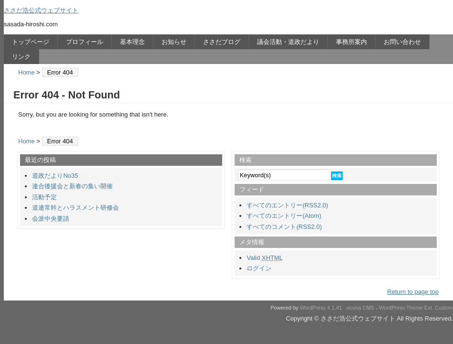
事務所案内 (351, 41)
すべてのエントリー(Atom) (284, 215)
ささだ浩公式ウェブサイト (41, 10)
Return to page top (413, 291)
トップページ (30, 41)
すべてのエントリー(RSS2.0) (287, 205)
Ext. (428, 308)
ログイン (259, 268)
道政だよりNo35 (55, 175)
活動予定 (44, 197)
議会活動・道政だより (288, 41)
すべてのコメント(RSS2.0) (284, 226)
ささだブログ (221, 41)
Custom (444, 308)
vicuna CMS (360, 308)
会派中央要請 (50, 218)
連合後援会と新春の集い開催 (72, 186)
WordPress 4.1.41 (321, 308)
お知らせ (174, 41)
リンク (21, 56)
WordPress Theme (401, 308)
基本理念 (132, 41)
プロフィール (84, 41)
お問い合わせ (402, 41)
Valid (265, 257)
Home (26, 72)
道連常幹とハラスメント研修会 (75, 207)
